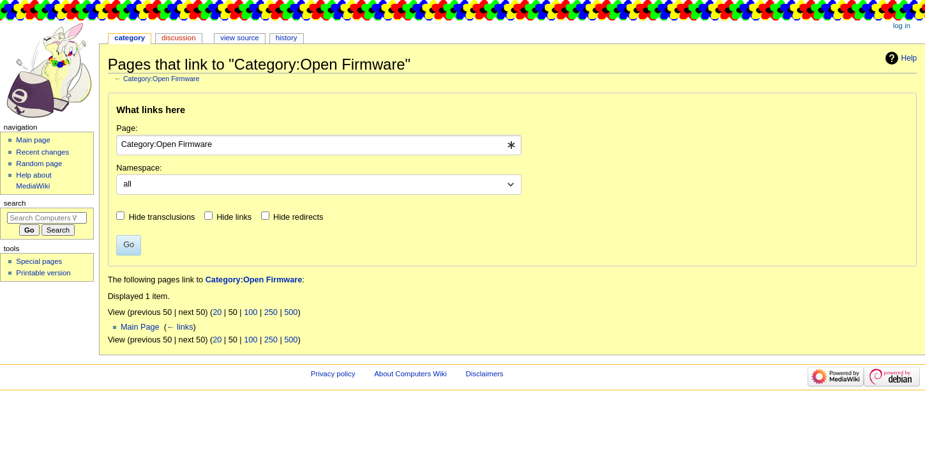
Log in (901, 25)
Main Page (140, 327)
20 (217, 312)
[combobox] (319, 145)
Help (909, 58)
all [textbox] (127, 184)
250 (271, 312)
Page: (126, 128)
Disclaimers (485, 374)
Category (129, 38)
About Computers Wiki (410, 374)
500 (290, 312)
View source (239, 38)
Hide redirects (298, 217)
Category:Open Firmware (161, 78)
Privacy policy (333, 374)
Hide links (234, 217)
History (286, 38)
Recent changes (42, 152)
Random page (39, 163)
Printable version (43, 273)
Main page (33, 140)
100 (250, 312)
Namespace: (139, 168)
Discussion (178, 38)
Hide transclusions (162, 217)
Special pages (39, 261)
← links (180, 327)
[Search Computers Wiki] (47, 218)
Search (15, 203)
